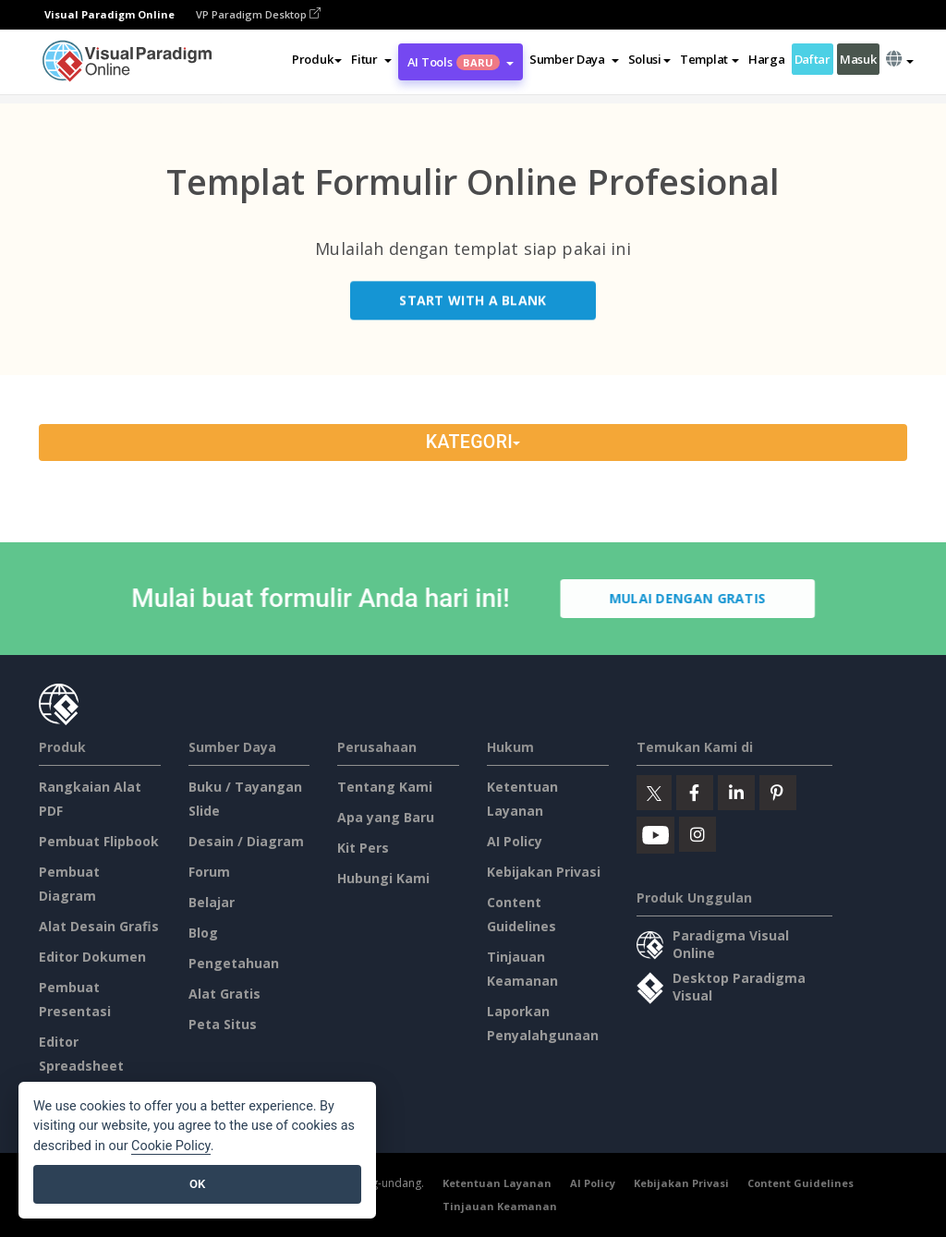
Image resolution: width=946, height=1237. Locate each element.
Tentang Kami (384, 786)
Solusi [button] (649, 59)
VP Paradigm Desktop (258, 14)
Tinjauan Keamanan (500, 1206)
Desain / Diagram (246, 841)
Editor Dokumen (92, 956)
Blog (203, 932)
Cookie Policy (171, 1146)
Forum (209, 871)
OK (197, 1184)
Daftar (812, 59)
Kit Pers (363, 847)
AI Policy (514, 841)
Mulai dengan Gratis (690, 598)
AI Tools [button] (460, 62)
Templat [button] (709, 59)
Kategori (473, 442)
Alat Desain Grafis (99, 926)
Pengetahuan (233, 963)
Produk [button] (317, 59)
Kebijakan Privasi (543, 871)
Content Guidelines (800, 1183)
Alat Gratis (224, 993)
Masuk (858, 59)
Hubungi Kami (383, 878)
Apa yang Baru (385, 817)
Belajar (211, 902)
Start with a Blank (472, 302)
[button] (371, 59)
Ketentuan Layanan (497, 1183)
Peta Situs (222, 1024)
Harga (766, 59)
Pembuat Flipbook (99, 841)
